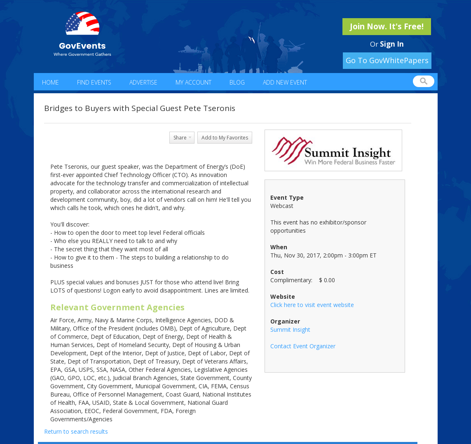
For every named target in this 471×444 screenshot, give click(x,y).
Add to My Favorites (225, 137)
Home (50, 82)
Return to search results (76, 431)
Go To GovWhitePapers (387, 60)
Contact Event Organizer (302, 346)
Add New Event (285, 82)
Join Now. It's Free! (387, 26)
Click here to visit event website (312, 305)
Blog (237, 82)
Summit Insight (290, 329)
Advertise (143, 82)
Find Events (94, 82)
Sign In (392, 44)
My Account (193, 82)
